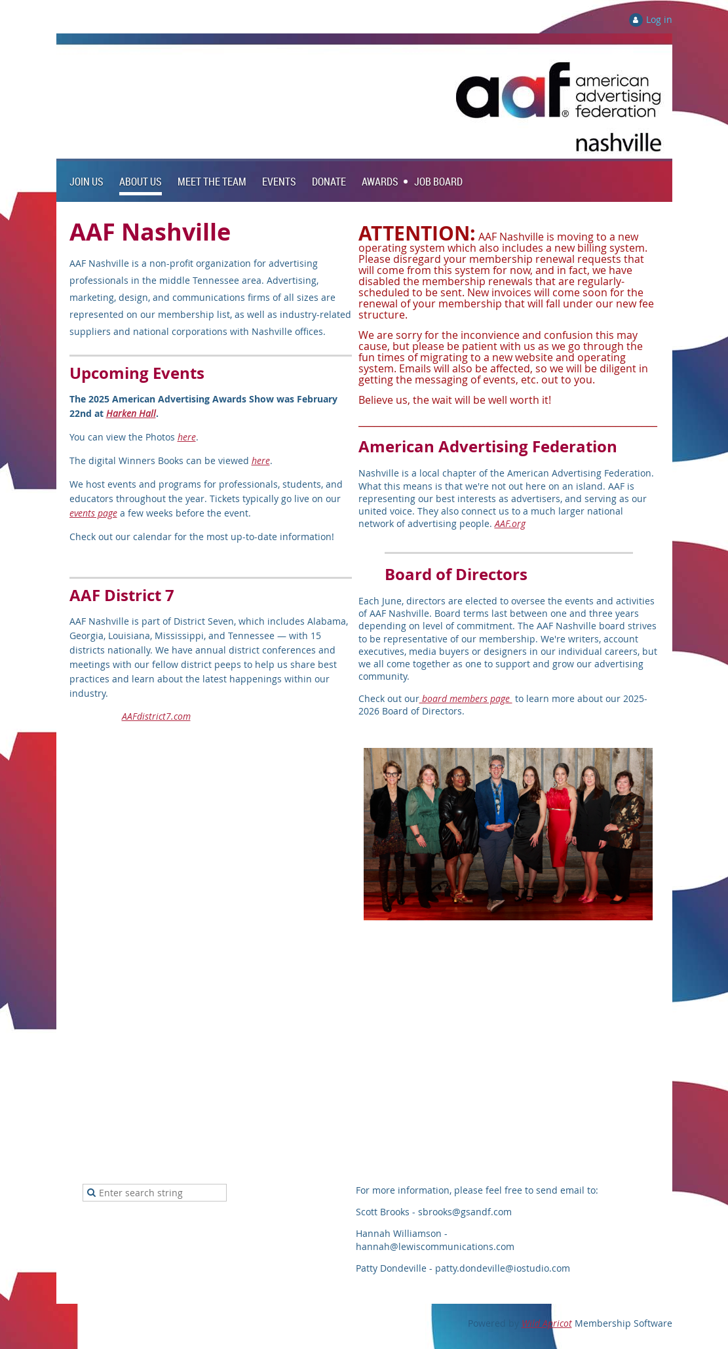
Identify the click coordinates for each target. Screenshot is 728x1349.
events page (93, 513)
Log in (659, 19)
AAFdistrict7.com (156, 716)
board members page (465, 698)
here (187, 437)
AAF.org (510, 523)
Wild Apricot (547, 1323)
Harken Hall (131, 413)
